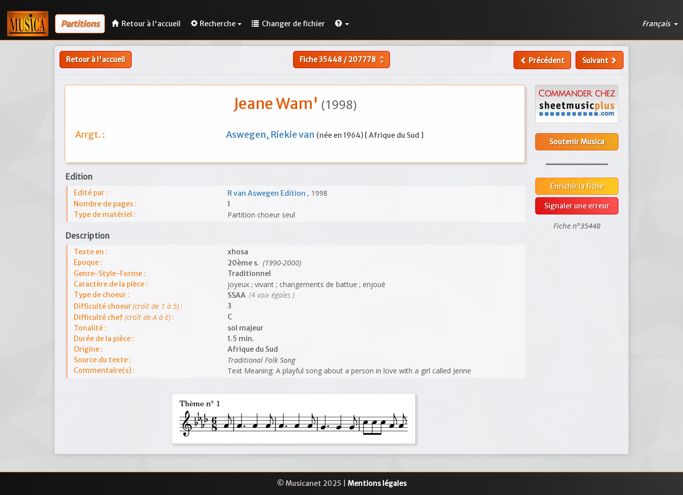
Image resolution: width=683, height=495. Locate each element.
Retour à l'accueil (95, 59)
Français (660, 23)
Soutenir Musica (576, 141)
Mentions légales (377, 483)
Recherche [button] (216, 23)
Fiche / (343, 59)
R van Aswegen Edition (267, 193)
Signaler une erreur (576, 205)
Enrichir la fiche (576, 186)
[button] (342, 23)
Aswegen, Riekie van (271, 134)
